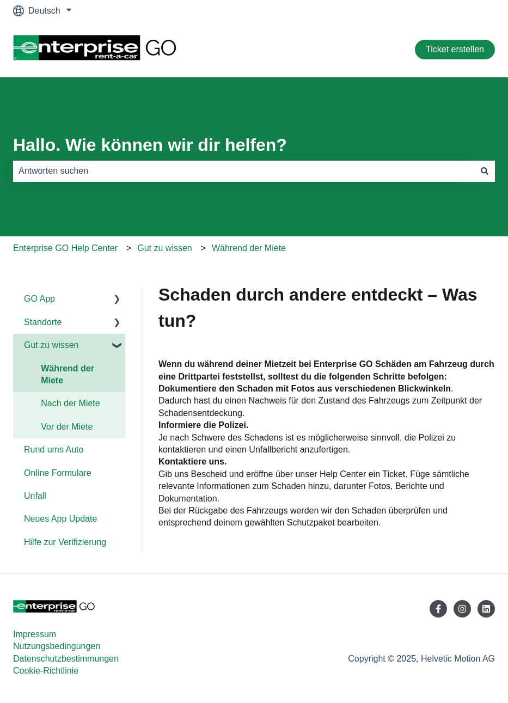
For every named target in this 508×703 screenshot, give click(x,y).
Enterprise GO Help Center (65, 248)
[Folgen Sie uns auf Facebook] (438, 609)
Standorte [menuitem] (43, 322)
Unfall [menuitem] (35, 495)
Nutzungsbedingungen (56, 646)
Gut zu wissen (164, 248)
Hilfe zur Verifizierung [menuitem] (65, 542)
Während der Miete (249, 248)
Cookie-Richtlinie (45, 670)
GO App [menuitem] (39, 298)
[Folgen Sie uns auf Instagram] (462, 609)
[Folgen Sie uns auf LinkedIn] (486, 609)
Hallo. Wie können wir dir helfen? (150, 145)
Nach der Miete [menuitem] (70, 403)
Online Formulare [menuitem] (57, 473)
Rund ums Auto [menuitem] (53, 449)
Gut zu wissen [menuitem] (51, 345)
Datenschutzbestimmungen (66, 658)
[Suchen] (484, 171)
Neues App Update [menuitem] (60, 518)
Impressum (34, 634)
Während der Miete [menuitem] (67, 374)
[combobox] (243, 171)
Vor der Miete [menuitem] (67, 426)
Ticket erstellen (455, 49)
